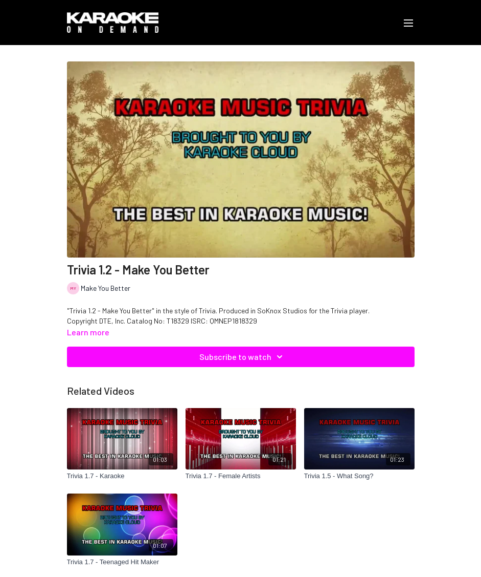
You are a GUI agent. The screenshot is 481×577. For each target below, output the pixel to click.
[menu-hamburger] (408, 22)
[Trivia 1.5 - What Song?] (359, 476)
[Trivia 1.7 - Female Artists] (241, 476)
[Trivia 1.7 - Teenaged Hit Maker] (122, 562)
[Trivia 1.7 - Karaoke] (122, 476)
